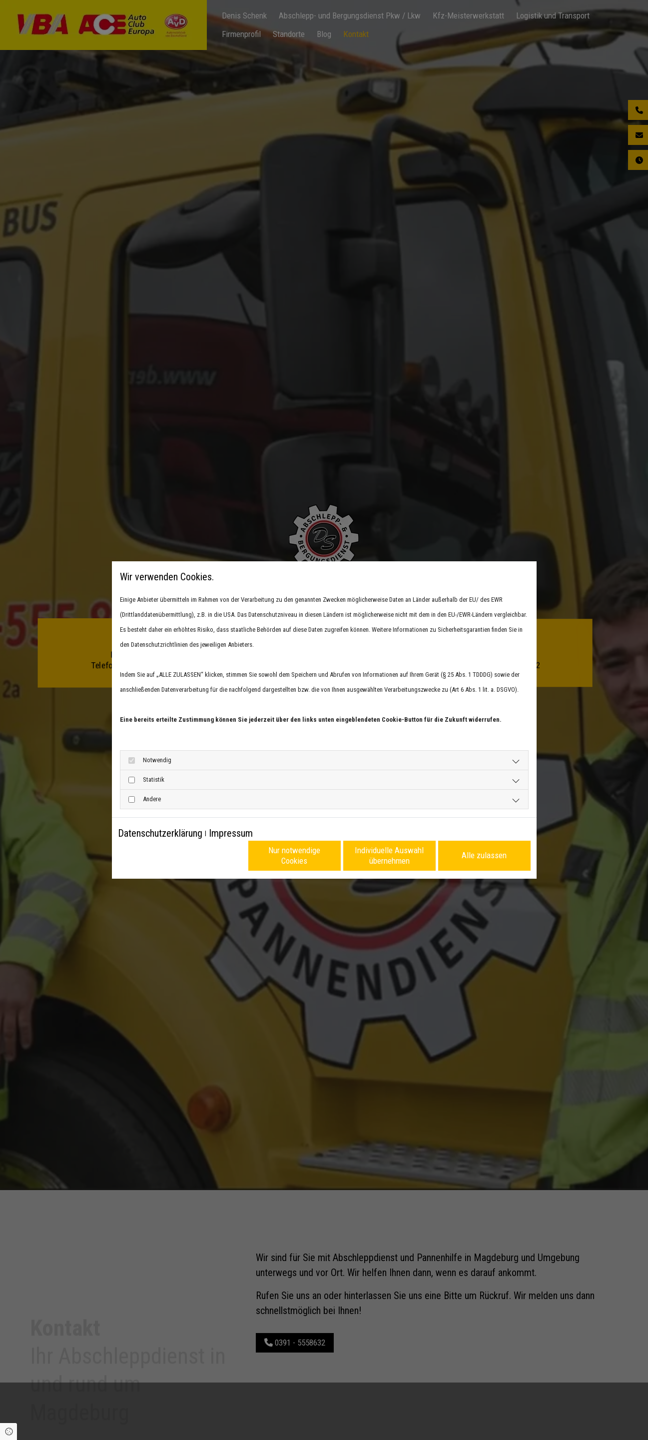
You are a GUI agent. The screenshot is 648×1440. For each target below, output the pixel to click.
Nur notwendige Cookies (294, 855)
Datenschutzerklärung (160, 833)
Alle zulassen (484, 855)
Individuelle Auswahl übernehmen (389, 855)
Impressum (231, 833)
